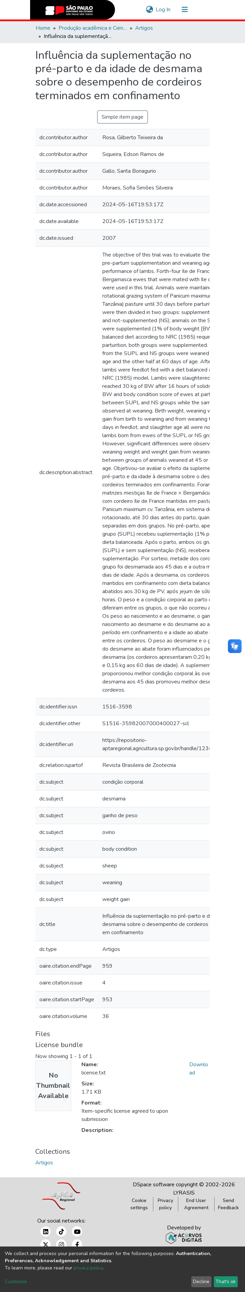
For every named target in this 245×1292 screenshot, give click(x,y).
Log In (163, 9)
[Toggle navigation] (184, 9)
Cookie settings (139, 1204)
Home (43, 28)
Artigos (144, 28)
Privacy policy (165, 1204)
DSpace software (154, 1184)
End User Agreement (196, 1204)
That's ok (226, 1281)
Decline (201, 1281)
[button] (149, 9)
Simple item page (122, 117)
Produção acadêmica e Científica (93, 28)
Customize (16, 1281)
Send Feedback (228, 1204)
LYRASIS (184, 1193)
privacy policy (88, 1268)
